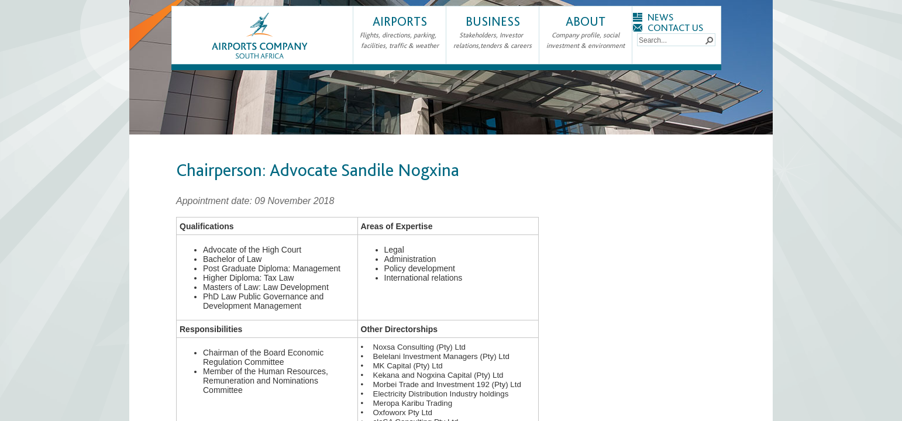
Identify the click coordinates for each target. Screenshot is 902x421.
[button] (709, 40)
